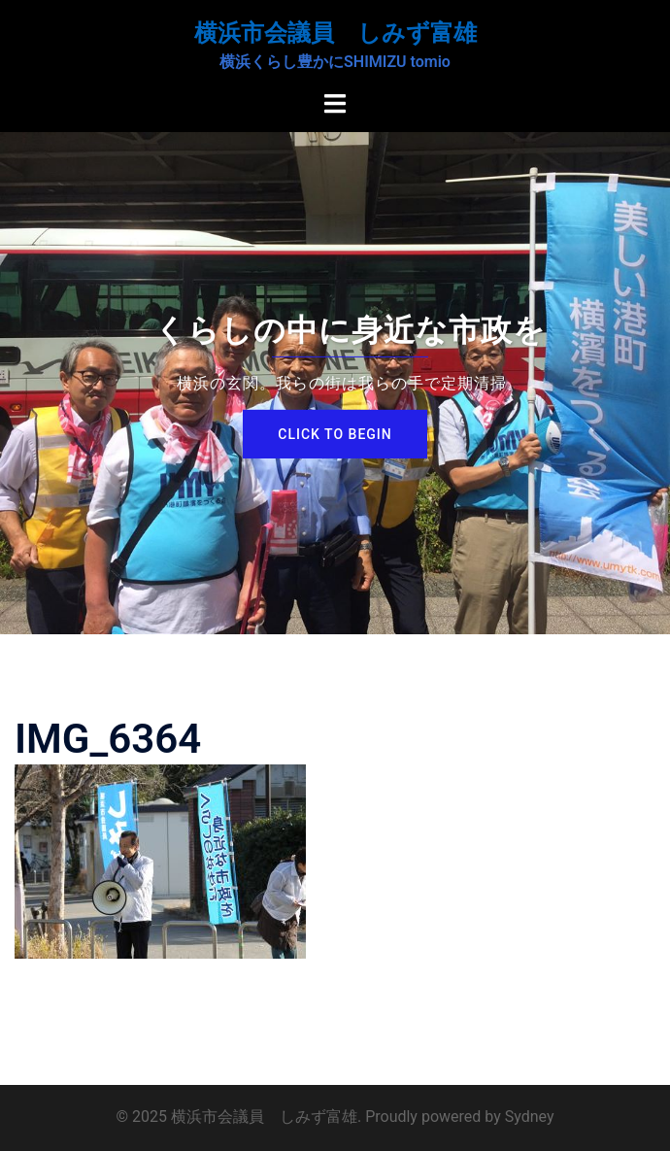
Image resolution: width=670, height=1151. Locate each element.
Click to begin (334, 434)
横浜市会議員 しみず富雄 (335, 33)
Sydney (529, 1116)
